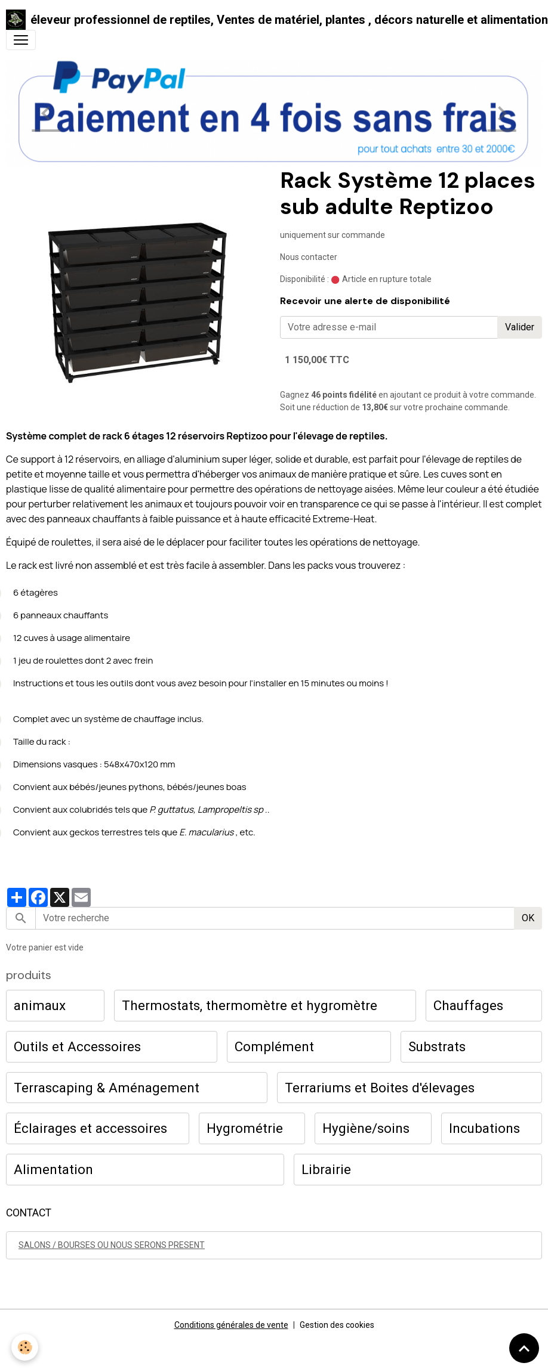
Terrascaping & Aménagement (106, 1087)
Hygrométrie (245, 1128)
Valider (519, 327)
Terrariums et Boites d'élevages (380, 1087)
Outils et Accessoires (77, 1046)
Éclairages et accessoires (90, 1128)
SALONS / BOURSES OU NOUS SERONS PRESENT (112, 1245)
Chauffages (468, 1005)
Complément (274, 1046)
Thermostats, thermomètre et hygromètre (249, 1005)
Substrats (437, 1046)
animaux (40, 1005)
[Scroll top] (524, 1348)
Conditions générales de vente (231, 1325)
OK (528, 918)
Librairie (326, 1169)
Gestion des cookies (337, 1325)
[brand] (269, 20)
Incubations (484, 1128)
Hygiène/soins (366, 1128)
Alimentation (53, 1169)
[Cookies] (25, 1347)
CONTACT (28, 1213)
